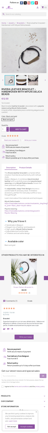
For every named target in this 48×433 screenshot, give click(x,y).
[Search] (24, 14)
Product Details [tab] (25, 167)
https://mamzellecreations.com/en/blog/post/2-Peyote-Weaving (22, 212)
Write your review (29, 140)
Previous (2, 278)
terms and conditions (21, 386)
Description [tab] (11, 167)
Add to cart (19, 129)
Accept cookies (26, 426)
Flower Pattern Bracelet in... (24, 287)
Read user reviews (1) (10, 140)
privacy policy (40, 386)
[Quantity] (4, 129)
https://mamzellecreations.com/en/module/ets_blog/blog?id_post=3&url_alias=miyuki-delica (26, 204)
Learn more (13, 421)
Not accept (11, 426)
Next (46, 278)
